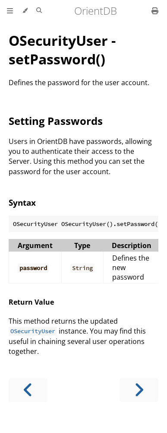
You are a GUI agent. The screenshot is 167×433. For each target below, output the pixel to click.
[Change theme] (25, 11)
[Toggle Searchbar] (39, 11)
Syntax (22, 202)
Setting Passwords (56, 121)
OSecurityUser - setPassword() (62, 49)
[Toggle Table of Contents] (10, 11)
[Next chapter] (139, 390)
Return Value (31, 302)
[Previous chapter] (28, 390)
